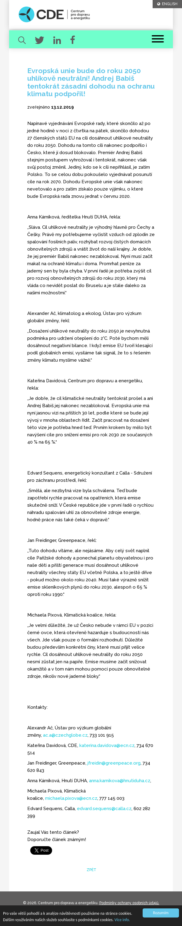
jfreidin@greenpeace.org (114, 763)
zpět (91, 870)
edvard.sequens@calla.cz (104, 808)
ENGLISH (167, 4)
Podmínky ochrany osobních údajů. (129, 903)
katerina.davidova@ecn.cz (106, 745)
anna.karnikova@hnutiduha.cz (119, 780)
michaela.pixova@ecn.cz (71, 798)
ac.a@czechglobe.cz (65, 735)
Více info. (122, 919)
